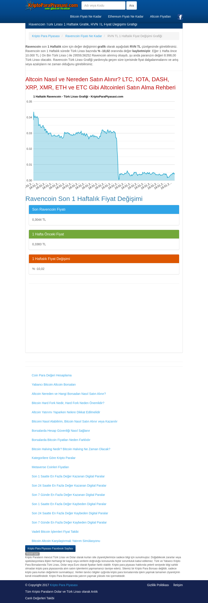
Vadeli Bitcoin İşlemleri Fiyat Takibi (55, 531)
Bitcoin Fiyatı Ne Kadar (85, 16)
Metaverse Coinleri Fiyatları (50, 467)
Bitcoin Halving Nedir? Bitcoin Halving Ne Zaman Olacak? (71, 449)
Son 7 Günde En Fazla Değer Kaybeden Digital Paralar (69, 522)
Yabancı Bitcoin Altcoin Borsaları (54, 384)
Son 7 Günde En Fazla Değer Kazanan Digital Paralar (68, 494)
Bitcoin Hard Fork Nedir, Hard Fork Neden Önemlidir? (68, 403)
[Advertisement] (104, 318)
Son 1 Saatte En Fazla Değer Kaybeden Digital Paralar (69, 504)
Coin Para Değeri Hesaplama (52, 375)
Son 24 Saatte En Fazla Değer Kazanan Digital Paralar (69, 485)
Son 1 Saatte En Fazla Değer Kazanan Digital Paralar (68, 476)
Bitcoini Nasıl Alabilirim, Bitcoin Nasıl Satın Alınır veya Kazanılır (74, 421)
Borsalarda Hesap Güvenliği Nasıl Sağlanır (61, 430)
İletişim (178, 585)
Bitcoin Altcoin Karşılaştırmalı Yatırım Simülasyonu (66, 541)
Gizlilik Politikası (158, 585)
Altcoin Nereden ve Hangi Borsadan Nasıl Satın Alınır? (69, 393)
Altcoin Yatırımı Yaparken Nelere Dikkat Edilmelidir (66, 412)
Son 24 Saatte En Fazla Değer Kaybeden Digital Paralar (70, 513)
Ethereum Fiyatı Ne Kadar (125, 16)
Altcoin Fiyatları (160, 16)
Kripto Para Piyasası (64, 585)
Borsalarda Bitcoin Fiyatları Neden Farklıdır (61, 440)
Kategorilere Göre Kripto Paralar (54, 458)
